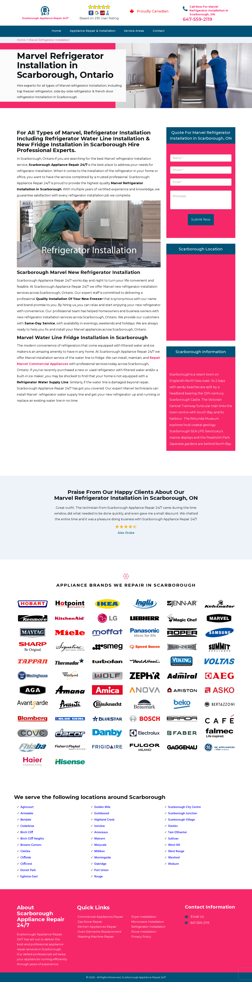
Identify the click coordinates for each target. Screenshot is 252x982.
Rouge (98, 876)
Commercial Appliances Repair (100, 916)
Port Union (101, 870)
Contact (158, 31)
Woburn (173, 863)
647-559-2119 (197, 19)
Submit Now (200, 219)
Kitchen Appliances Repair (97, 926)
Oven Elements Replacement (99, 931)
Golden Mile (102, 807)
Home (56, 31)
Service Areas (134, 31)
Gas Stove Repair (90, 921)
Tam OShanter (177, 832)
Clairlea (25, 851)
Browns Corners (31, 845)
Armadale (27, 813)
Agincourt (27, 807)
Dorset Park (28, 870)
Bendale (26, 819)
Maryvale (100, 845)
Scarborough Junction (182, 813)
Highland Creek (104, 819)
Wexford (174, 857)
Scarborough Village (181, 819)
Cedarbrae (27, 826)
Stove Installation (143, 931)
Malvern (99, 838)
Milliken (99, 851)
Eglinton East (29, 876)
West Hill (174, 845)
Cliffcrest (26, 863)
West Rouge (176, 851)
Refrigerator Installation (148, 926)
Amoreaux (101, 832)
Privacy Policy (141, 936)
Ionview (99, 826)
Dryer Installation (143, 916)
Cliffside (26, 857)
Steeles (173, 826)
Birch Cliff (27, 832)
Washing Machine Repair (96, 936)
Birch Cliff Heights (32, 838)
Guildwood (101, 813)
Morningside (102, 857)
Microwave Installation (147, 921)
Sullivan (173, 838)
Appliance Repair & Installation (92, 31)
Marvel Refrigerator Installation (49, 40)
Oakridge (100, 863)
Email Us (197, 916)
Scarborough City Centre (184, 807)
